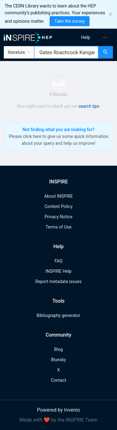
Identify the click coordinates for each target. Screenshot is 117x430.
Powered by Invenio (58, 410)
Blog (58, 349)
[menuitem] (85, 37)
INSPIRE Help (58, 271)
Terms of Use (58, 226)
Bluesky (58, 359)
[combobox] (66, 52)
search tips (89, 106)
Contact (58, 380)
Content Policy (58, 206)
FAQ (58, 260)
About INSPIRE (58, 196)
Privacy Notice (58, 216)
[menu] (88, 37)
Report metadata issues (58, 281)
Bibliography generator (58, 315)
